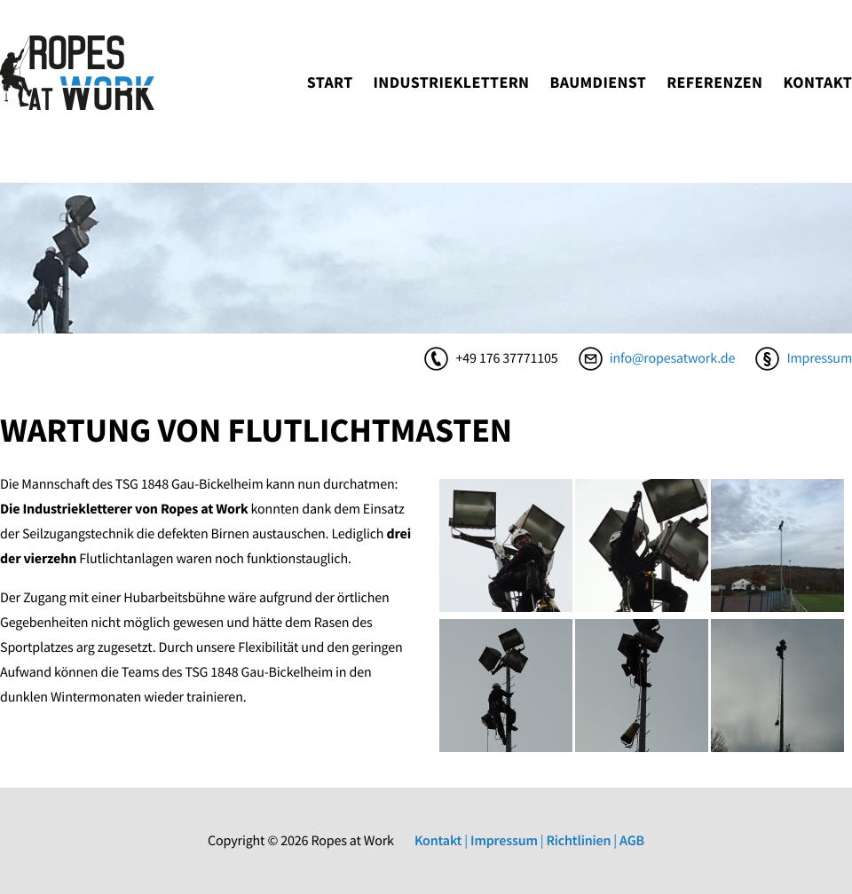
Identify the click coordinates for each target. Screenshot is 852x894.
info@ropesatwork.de (673, 358)
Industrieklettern (452, 82)
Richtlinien (579, 841)
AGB (631, 841)
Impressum (819, 358)
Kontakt (817, 82)
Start (330, 82)
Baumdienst (597, 82)
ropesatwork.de (77, 72)
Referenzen (714, 82)
